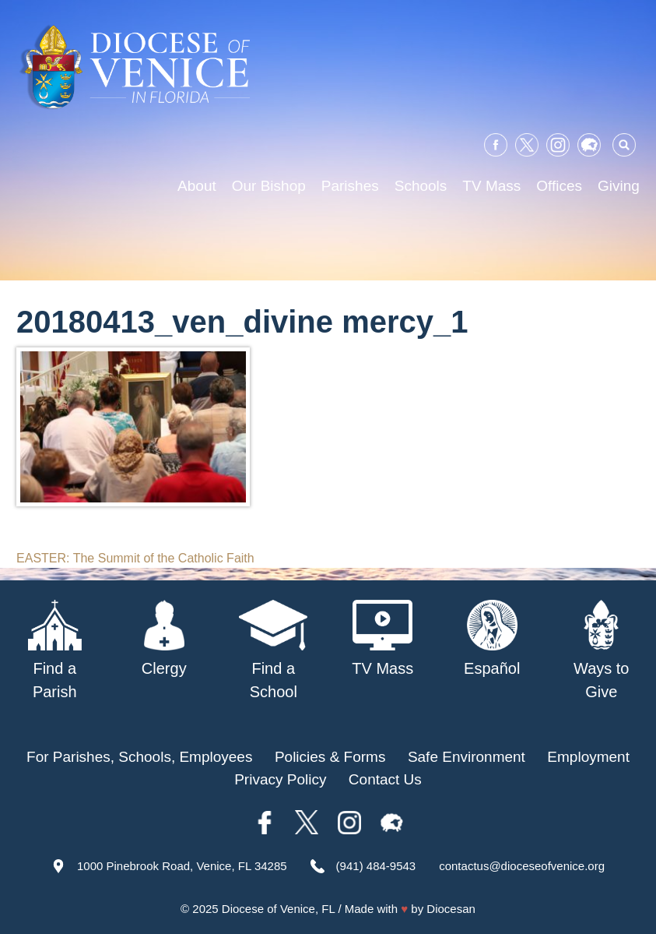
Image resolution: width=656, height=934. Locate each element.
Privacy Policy (280, 779)
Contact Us (385, 779)
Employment (588, 757)
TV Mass (491, 186)
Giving (619, 186)
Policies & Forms (330, 757)
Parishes (350, 186)
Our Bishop (269, 186)
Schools (421, 186)
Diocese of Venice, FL (278, 908)
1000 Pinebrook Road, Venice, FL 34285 (182, 865)
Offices (559, 186)
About (196, 186)
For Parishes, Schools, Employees (139, 757)
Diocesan (450, 908)
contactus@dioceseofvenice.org (522, 865)
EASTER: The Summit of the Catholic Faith (135, 558)
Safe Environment (466, 757)
